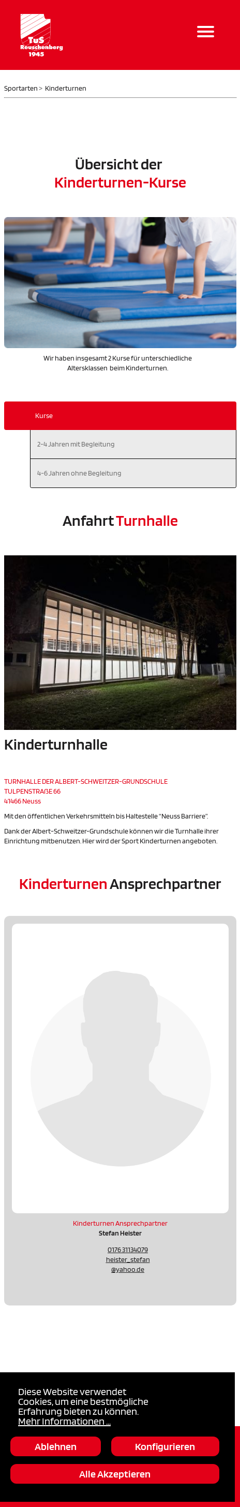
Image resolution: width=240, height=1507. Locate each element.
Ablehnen (56, 1446)
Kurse (44, 415)
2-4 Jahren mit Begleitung (76, 444)
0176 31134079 (128, 1249)
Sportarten (21, 88)
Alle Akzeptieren (115, 1474)
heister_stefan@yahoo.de (128, 1264)
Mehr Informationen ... (64, 1421)
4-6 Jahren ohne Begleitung (79, 473)
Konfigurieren (165, 1446)
